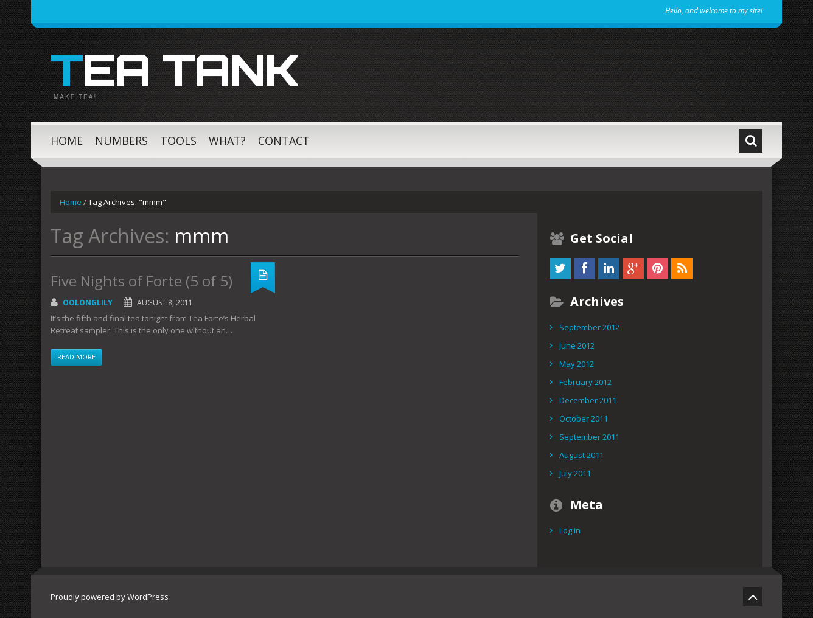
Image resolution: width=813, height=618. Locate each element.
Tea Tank (174, 69)
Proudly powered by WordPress (110, 596)
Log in (570, 530)
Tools (178, 140)
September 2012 (589, 327)
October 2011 (583, 418)
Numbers (121, 140)
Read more (76, 356)
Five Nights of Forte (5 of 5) (141, 281)
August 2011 (581, 455)
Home (67, 140)
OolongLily (88, 302)
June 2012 (577, 345)
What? (227, 140)
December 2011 (587, 400)
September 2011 (589, 436)
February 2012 (585, 382)
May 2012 (576, 363)
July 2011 (575, 473)
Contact (284, 140)
